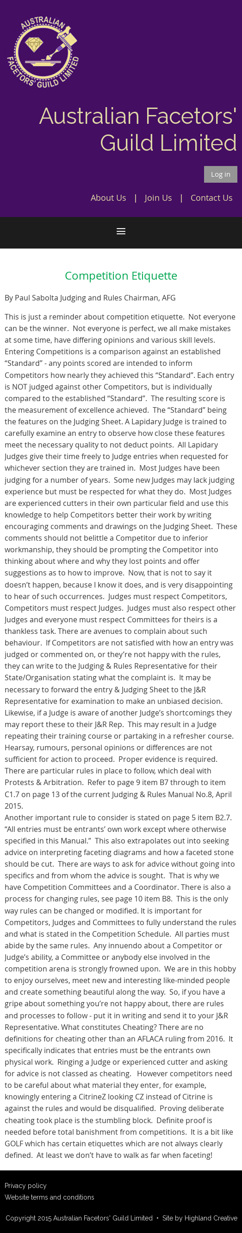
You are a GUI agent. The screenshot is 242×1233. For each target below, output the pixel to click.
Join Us (158, 197)
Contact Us (212, 197)
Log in (220, 174)
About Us (108, 197)
